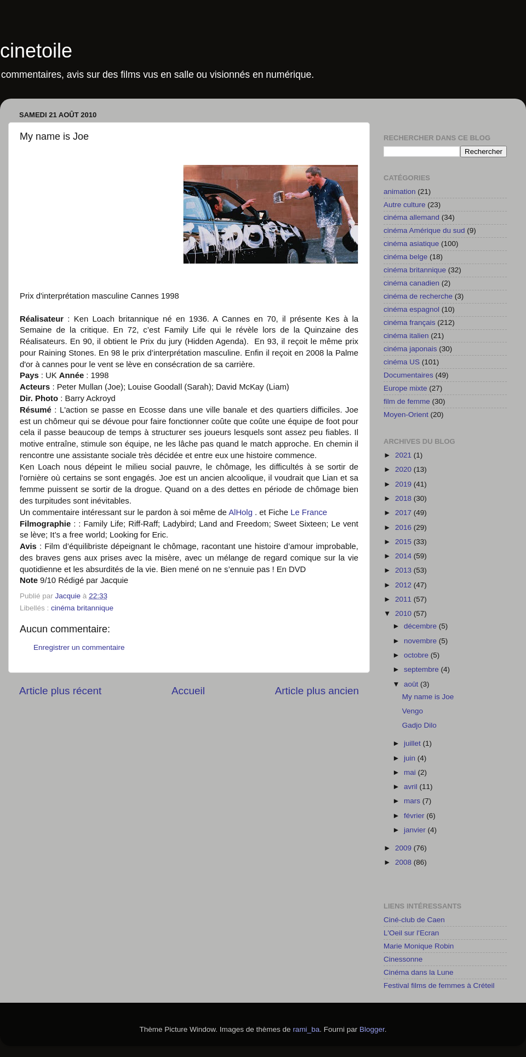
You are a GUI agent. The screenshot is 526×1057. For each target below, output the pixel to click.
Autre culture (405, 205)
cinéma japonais (410, 349)
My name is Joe (428, 697)
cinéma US (402, 362)
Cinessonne (403, 959)
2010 (404, 613)
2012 (404, 585)
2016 (404, 527)
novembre (421, 641)
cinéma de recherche (418, 296)
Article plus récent (60, 690)
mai (411, 772)
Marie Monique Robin (419, 946)
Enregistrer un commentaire (79, 647)
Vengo (412, 711)
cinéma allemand (411, 217)
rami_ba (306, 1029)
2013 (404, 570)
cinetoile (36, 50)
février (415, 816)
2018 (404, 498)
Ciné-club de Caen (414, 920)
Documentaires (408, 375)
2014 (404, 556)
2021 (404, 455)
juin (411, 758)
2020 (404, 469)
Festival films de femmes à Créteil (439, 985)
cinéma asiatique (411, 243)
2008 (404, 862)
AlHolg (240, 512)
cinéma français (410, 322)
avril (412, 786)
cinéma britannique (82, 608)
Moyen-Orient (406, 414)
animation (400, 191)
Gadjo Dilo (419, 725)
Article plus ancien (317, 690)
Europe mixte (405, 388)
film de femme (407, 401)
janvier (416, 830)
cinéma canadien (411, 283)
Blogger (372, 1029)
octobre (417, 655)
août (412, 684)
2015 (404, 542)
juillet (413, 743)
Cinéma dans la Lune (419, 972)
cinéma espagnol (411, 309)
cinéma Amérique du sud (424, 230)
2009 (404, 848)
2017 (404, 512)
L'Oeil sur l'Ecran (411, 933)
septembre (422, 669)
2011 (404, 599)
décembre (421, 626)
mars (413, 801)
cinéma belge (405, 257)
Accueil (188, 690)
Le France (308, 512)
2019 (404, 484)
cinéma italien (406, 336)
